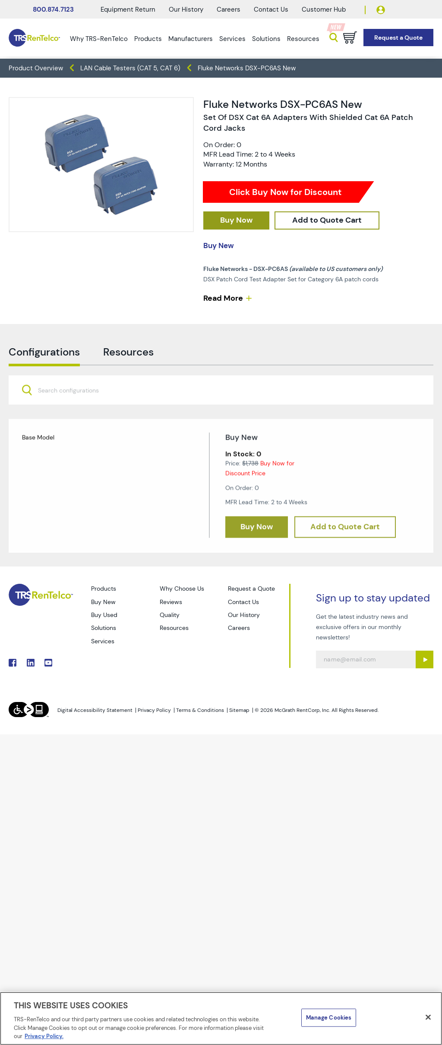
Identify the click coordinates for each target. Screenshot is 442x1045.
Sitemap (239, 710)
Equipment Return (128, 9)
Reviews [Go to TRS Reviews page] (171, 602)
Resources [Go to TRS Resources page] (174, 628)
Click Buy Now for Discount (285, 192)
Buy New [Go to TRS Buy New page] (103, 602)
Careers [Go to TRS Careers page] (239, 628)
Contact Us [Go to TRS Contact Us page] (243, 602)
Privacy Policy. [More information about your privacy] (44, 1036)
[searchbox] (73, 413)
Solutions (266, 39)
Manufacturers (190, 39)
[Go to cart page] (350, 37)
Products (148, 39)
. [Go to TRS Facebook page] (12, 663)
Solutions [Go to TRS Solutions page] (103, 628)
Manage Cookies (329, 1017)
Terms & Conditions (200, 710)
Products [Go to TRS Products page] (103, 588)
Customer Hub (324, 9)
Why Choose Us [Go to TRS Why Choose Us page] (182, 588)
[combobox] (221, 412)
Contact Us (271, 9)
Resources (303, 39)
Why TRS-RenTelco (99, 39)
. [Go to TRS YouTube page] (48, 663)
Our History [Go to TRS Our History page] (244, 615)
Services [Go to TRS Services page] (102, 641)
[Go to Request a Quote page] (398, 38)
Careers (228, 9)
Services (232, 39)
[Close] (428, 1017)
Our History (186, 9)
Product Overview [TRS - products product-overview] (36, 68)
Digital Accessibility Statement (95, 710)
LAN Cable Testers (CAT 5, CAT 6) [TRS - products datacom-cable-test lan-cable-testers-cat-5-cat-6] (130, 68)
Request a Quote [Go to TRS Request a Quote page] (251, 588)
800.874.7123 (53, 9)
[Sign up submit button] (424, 659)
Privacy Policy (154, 710)
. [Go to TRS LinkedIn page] (31, 663)
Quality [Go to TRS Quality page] (170, 615)
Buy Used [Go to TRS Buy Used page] (104, 615)
